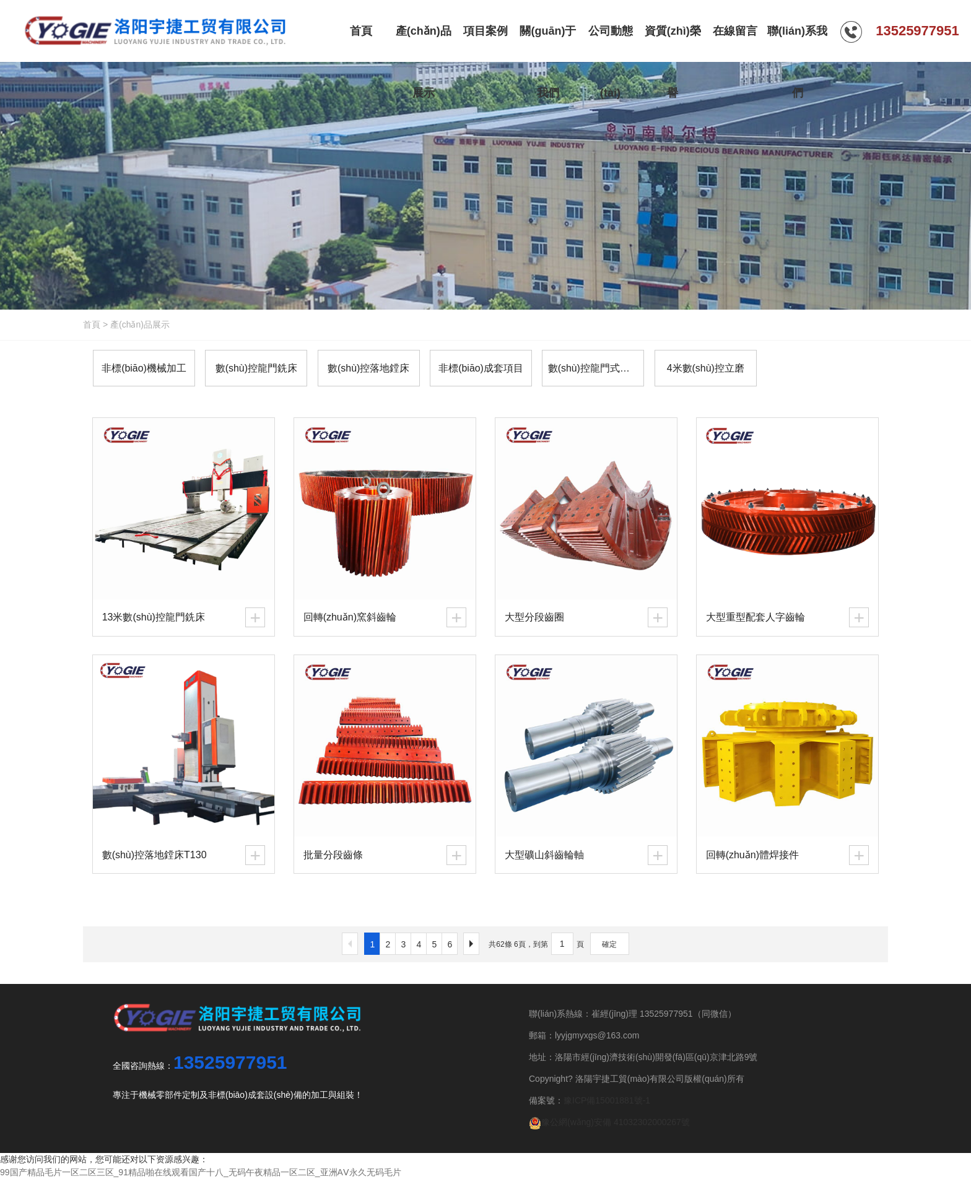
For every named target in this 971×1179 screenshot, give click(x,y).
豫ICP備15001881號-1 (607, 1100)
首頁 (91, 324)
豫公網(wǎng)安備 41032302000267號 (609, 1122)
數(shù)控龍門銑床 (254, 368)
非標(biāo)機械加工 (143, 368)
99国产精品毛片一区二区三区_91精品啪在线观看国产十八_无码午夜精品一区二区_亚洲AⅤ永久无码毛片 (200, 1172)
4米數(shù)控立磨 (700, 368)
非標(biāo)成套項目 (477, 368)
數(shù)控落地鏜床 (366, 368)
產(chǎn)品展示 (140, 324)
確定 (609, 944)
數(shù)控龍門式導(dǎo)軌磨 (592, 368)
